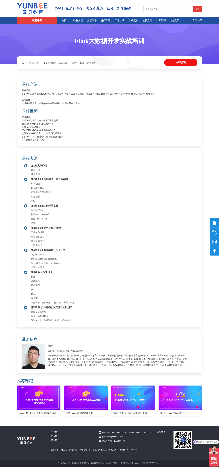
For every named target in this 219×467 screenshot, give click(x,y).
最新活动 (147, 20)
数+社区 (93, 450)
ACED (133, 450)
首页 (64, 20)
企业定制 (133, 20)
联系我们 (55, 440)
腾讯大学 (112, 450)
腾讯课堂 (102, 450)
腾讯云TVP (124, 450)
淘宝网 (64, 450)
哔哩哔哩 (83, 450)
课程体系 (92, 20)
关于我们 (55, 432)
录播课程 (78, 20)
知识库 (175, 20)
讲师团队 (106, 20)
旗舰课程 (37, 20)
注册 (200, 20)
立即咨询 (181, 62)
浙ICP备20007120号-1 (151, 463)
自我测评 (161, 20)
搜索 (197, 9)
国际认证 (119, 20)
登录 (195, 20)
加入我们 (55, 436)
